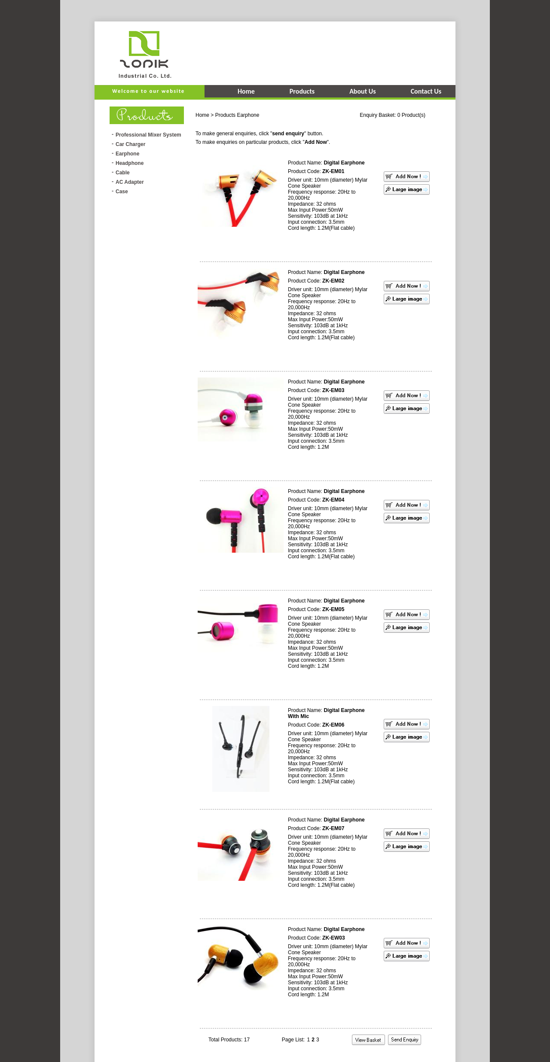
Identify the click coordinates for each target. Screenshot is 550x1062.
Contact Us (426, 91)
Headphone (130, 163)
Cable (123, 173)
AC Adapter (130, 182)
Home (246, 91)
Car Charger (130, 144)
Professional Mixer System (148, 135)
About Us (362, 91)
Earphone (127, 154)
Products (302, 91)
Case (122, 192)
